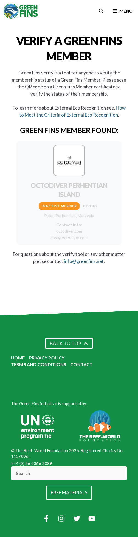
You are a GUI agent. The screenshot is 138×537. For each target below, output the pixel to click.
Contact (81, 364)
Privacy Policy (46, 357)
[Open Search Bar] (101, 11)
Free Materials (69, 493)
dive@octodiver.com (69, 237)
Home (18, 357)
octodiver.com (69, 231)
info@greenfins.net (84, 261)
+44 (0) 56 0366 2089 (31, 463)
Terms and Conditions (38, 364)
